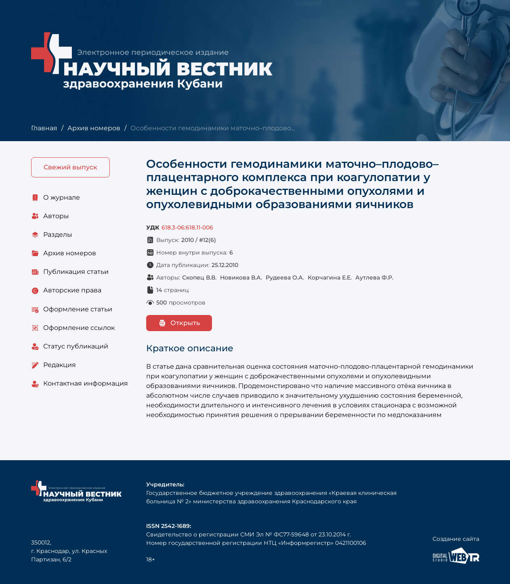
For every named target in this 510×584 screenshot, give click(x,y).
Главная (44, 128)
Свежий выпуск (70, 167)
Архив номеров (93, 128)
